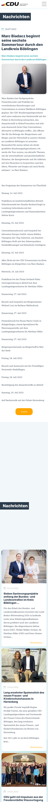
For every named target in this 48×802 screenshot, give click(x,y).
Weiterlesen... (36, 642)
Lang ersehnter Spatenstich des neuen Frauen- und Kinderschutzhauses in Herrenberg (24, 697)
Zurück (24, 411)
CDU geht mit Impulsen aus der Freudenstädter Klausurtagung (23, 798)
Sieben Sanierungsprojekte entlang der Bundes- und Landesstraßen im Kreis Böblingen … (21, 598)
